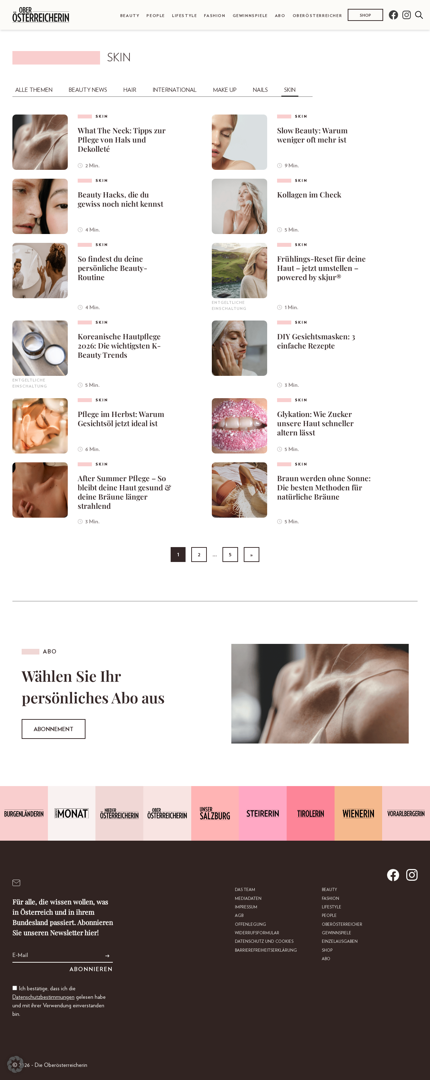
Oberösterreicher (317, 16)
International (175, 90)
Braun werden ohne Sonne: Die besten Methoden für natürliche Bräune (324, 487)
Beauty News (88, 90)
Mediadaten (249, 899)
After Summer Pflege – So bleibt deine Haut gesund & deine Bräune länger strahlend (124, 491)
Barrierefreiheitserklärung (266, 950)
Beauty (130, 16)
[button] (15, 1064)
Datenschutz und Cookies (264, 941)
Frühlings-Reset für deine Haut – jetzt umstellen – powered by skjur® (321, 268)
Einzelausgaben (339, 941)
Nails (260, 90)
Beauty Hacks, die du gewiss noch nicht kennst (120, 199)
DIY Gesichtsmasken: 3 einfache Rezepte (316, 341)
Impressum (247, 907)
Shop (365, 15)
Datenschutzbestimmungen (43, 997)
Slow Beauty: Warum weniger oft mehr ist (312, 135)
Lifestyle (184, 16)
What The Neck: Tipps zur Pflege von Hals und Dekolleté (122, 139)
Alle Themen (34, 90)
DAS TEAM (246, 890)
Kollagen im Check (309, 194)
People (156, 16)
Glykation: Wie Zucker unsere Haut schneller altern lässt (315, 423)
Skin (290, 90)
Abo (280, 16)
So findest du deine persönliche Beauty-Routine (112, 268)
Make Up (225, 90)
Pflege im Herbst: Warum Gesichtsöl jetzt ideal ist (121, 418)
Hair (129, 90)
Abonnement (53, 729)
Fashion (214, 16)
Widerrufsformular (258, 933)
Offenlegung (250, 924)
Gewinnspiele (250, 16)
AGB (240, 916)
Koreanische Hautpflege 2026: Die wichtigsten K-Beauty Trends (119, 345)
